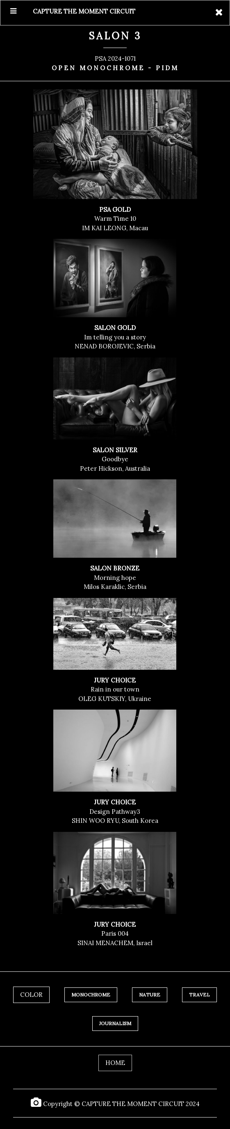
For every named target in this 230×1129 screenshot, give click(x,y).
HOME (115, 1063)
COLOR (31, 994)
